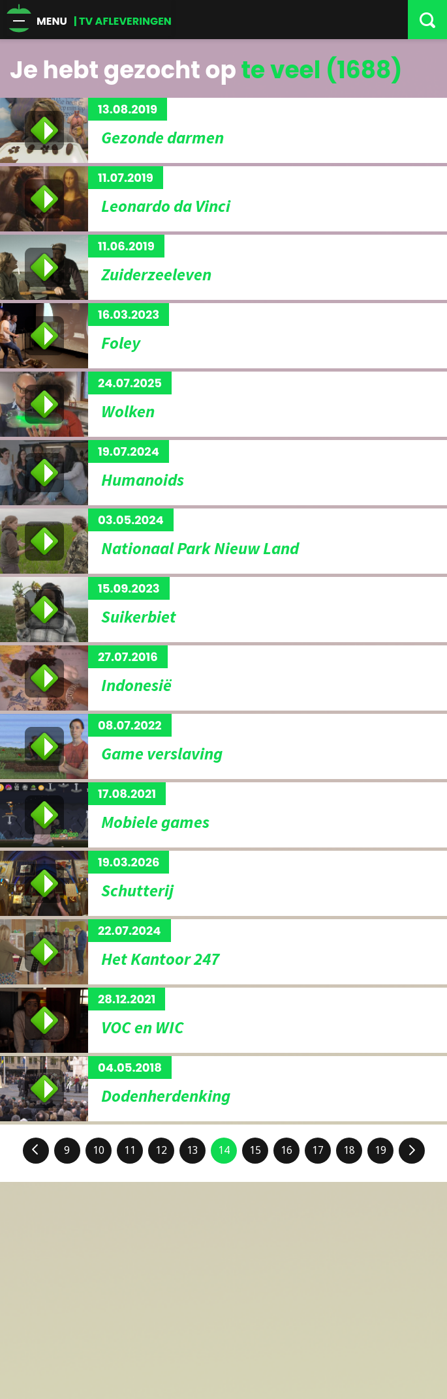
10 (98, 1150)
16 (286, 1150)
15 (255, 1150)
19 (380, 1150)
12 (161, 1150)
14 (224, 1150)
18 (349, 1150)
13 (192, 1150)
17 (318, 1150)
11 (130, 1150)
